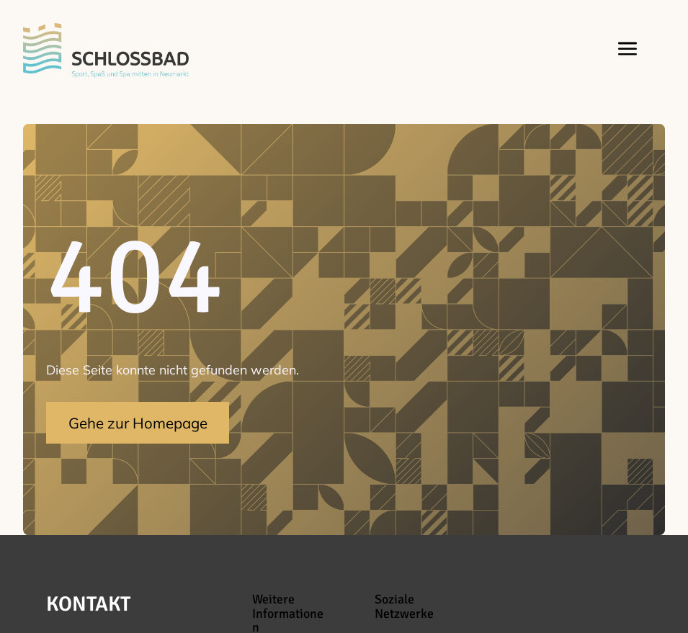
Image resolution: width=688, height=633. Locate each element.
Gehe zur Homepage (137, 422)
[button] (624, 50)
